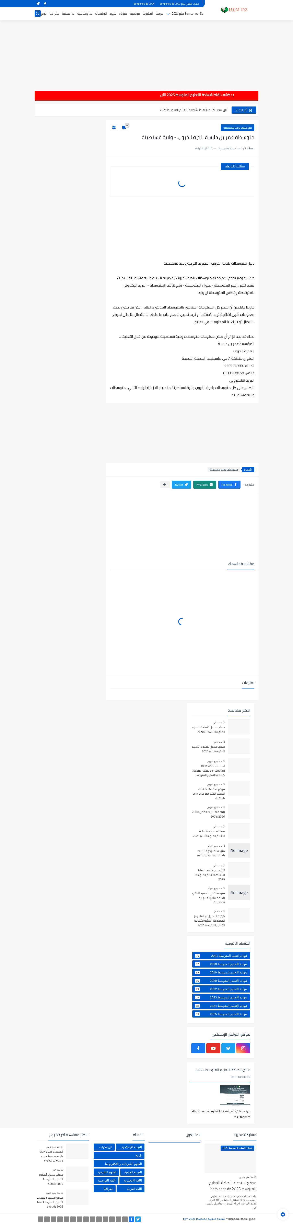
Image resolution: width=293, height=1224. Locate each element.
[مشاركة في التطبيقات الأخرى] (165, 484)
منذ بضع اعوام (215, 846)
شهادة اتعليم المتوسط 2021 (221, 955)
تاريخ (44, 13)
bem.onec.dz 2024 (144, 3)
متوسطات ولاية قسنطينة (237, 127)
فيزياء (123, 13)
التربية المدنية (133, 1172)
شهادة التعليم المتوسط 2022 (221, 989)
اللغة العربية (134, 1188)
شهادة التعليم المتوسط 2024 (221, 1005)
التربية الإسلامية (132, 1147)
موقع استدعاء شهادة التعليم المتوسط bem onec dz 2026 (209, 794)
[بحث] (38, 13)
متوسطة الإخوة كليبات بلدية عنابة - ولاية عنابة (211, 853)
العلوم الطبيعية (107, 1172)
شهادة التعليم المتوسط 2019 (221, 972)
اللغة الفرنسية (107, 1180)
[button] (229, 485)
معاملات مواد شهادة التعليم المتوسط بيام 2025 (209, 833)
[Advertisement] (146, 52)
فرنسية (135, 13)
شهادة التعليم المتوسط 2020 (221, 980)
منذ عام (218, 722)
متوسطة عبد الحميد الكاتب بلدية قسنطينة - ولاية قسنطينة (208, 898)
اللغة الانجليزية (133, 1180)
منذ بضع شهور (215, 761)
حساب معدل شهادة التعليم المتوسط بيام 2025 (208, 749)
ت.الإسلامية (84, 13)
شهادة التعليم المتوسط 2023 (221, 997)
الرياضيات (101, 13)
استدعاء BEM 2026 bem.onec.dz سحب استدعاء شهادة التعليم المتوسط (208, 771)
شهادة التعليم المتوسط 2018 (221, 964)
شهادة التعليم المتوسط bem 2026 (204, 1218)
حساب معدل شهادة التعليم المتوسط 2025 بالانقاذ (208, 729)
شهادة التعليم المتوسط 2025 (221, 1014)
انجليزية (148, 13)
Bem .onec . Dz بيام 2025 (187, 13)
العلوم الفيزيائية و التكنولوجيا (123, 1163)
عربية (159, 13)
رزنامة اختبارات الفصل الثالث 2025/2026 (208, 814)
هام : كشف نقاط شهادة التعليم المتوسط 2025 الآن (184, 94)
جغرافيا (54, 13)
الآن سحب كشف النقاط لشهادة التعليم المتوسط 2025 (193, 113)
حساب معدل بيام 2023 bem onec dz (179, 3)
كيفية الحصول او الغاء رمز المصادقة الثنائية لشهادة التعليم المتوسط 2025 (209, 921)
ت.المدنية (68, 13)
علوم (113, 13)
